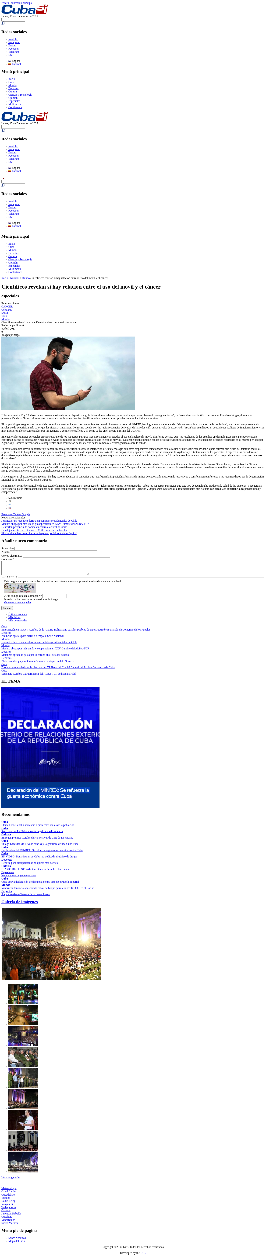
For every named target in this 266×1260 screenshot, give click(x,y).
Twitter (12, 45)
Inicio (11, 78)
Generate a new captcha (17, 605)
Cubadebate (8, 1197)
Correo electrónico (12, 555)
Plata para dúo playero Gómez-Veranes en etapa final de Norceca (37, 663)
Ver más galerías (10, 1180)
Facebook (13, 48)
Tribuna (5, 1200)
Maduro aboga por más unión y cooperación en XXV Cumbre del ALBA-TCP (45, 523)
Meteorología (8, 1190)
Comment (8, 559)
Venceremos (8, 1222)
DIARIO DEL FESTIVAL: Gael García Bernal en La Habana (35, 871)
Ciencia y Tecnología (20, 94)
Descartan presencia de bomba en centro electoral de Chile (34, 526)
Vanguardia (7, 1206)
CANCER (7, 306)
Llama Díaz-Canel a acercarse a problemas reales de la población (37, 827)
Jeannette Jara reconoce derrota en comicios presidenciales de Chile (39, 520)
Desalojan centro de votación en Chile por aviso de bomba (34, 530)
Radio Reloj (8, 1203)
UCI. (143, 1255)
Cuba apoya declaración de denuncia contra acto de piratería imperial (40, 884)
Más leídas (14, 619)
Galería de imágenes (19, 904)
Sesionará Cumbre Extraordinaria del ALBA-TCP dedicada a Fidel (38, 676)
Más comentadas (17, 623)
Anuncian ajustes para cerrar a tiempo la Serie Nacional (32, 638)
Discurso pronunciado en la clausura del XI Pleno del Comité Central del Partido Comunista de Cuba (58, 670)
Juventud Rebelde (11, 1216)
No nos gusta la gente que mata (18, 878)
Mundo (12, 85)
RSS (10, 54)
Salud (4, 312)
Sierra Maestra (9, 1225)
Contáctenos (15, 107)
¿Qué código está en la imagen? (23, 598)
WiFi (4, 315)
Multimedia (15, 104)
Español (14, 64)
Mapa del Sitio (16, 1243)
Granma (5, 1212)
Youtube (13, 39)
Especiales (14, 100)
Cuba (11, 82)
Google (26, 514)
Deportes (13, 88)
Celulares (6, 309)
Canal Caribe (8, 1194)
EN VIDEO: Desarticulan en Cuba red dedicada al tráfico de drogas (39, 859)
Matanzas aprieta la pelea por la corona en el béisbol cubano (35, 657)
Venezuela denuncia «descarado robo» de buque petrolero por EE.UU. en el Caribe (47, 890)
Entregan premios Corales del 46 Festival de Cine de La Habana (37, 840)
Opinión (12, 97)
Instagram (14, 42)
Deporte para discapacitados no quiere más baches (29, 865)
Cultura (12, 91)
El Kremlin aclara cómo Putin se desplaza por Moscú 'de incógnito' (39, 533)
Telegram (13, 51)
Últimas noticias (17, 616)
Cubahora (6, 1219)
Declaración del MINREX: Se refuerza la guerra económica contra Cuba (42, 852)
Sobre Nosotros (17, 1240)
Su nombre (7, 548)
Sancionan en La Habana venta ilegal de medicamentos (32, 833)
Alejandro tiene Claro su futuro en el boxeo (25, 896)
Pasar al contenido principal (17, 2)
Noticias (14, 277)
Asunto (5, 552)
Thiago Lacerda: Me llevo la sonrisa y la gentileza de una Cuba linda (40, 846)
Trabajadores (8, 1209)
